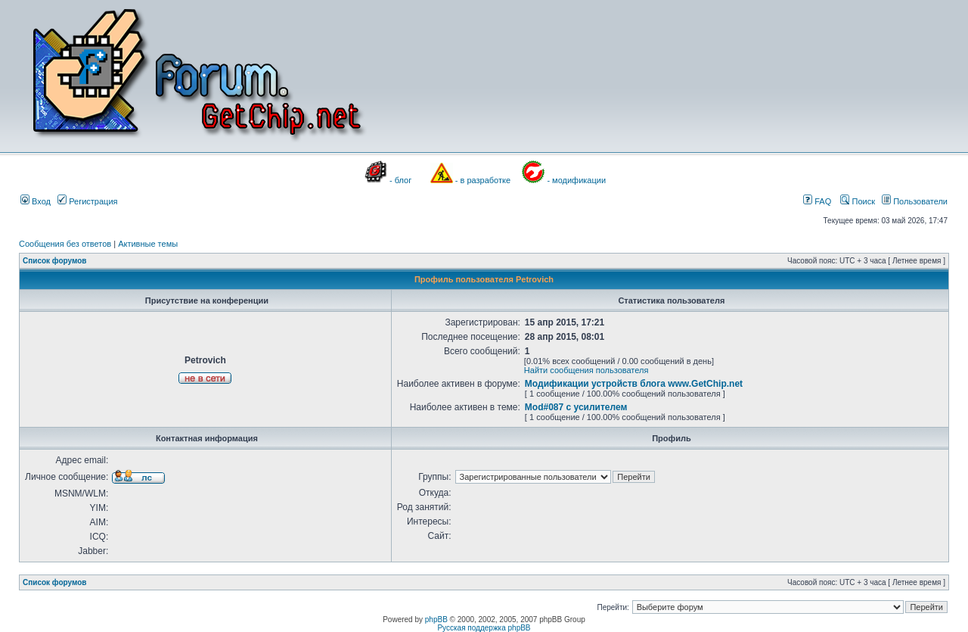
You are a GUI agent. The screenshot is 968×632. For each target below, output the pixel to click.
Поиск (857, 201)
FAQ (817, 201)
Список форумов (55, 261)
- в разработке (482, 180)
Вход (35, 201)
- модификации (576, 180)
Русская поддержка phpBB (483, 628)
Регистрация (87, 201)
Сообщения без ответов (65, 243)
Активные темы (148, 243)
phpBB (436, 619)
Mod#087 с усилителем (576, 407)
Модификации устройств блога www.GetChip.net (634, 383)
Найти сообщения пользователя (586, 370)
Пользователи (915, 201)
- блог (400, 180)
